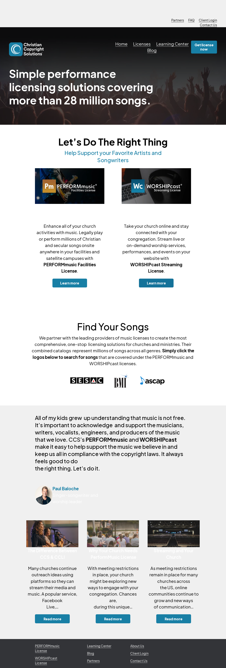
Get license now (204, 47)
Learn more (69, 283)
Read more (52, 619)
